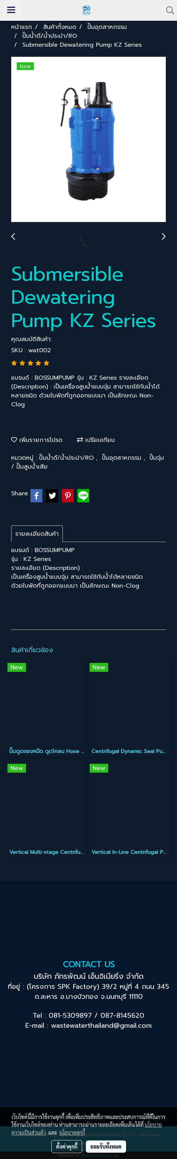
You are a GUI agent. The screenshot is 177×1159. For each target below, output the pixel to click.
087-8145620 (122, 1015)
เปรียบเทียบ (96, 440)
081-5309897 (70, 1015)
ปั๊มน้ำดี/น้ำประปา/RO (67, 457)
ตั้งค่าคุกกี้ (66, 1146)
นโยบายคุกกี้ (72, 1132)
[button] (167, 10)
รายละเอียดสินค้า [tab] (37, 533)
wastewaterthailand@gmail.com (101, 1025)
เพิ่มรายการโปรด (36, 440)
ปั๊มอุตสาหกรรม (123, 457)
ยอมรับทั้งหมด (106, 1146)
